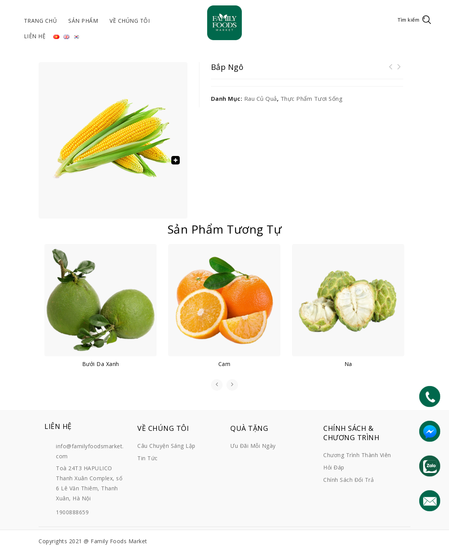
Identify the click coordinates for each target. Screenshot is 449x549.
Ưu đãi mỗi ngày (253, 445)
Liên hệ (35, 36)
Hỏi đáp (333, 467)
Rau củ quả (260, 98)
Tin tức (147, 458)
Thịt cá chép (391, 71)
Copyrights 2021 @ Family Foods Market (93, 541)
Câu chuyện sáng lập (166, 445)
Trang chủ (40, 20)
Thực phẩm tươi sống (311, 98)
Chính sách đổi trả (348, 479)
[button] (175, 160)
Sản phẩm (83, 20)
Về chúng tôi (130, 20)
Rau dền (399, 71)
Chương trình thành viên (357, 455)
